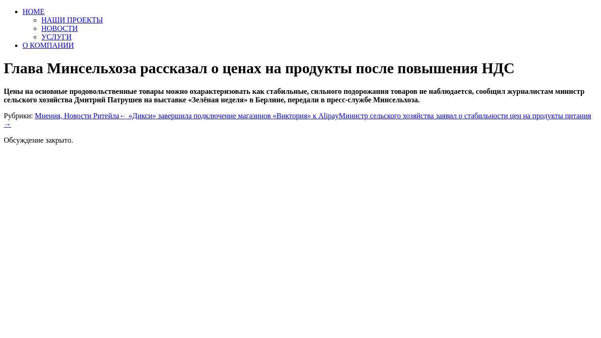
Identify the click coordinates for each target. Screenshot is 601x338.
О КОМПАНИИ (48, 45)
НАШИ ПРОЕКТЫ (72, 20)
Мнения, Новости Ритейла (77, 116)
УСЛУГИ (56, 37)
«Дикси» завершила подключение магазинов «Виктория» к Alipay (229, 116)
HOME (34, 11)
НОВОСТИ (59, 28)
